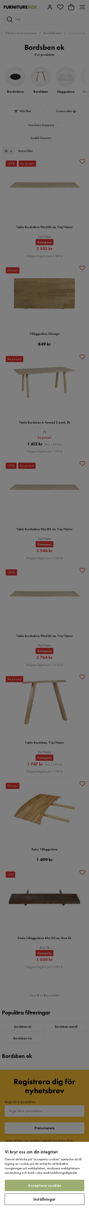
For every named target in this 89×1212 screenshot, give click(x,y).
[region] (44, 1177)
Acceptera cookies (44, 1185)
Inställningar (44, 1199)
